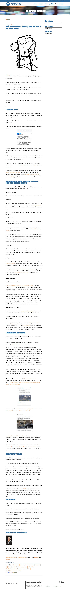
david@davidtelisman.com (58, 1)
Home (35, 4)
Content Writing (26, 568)
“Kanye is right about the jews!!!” (13, 172)
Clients (7, 582)
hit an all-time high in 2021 (29, 378)
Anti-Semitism (15, 565)
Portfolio (51, 4)
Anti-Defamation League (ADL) (22, 272)
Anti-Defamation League (18, 566)
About (46, 4)
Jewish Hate (31, 565)
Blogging (19, 568)
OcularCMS (12, 583)
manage (17, 583)
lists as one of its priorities (27, 311)
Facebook (36, 557)
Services (40, 4)
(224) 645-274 (13, 1)
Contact (61, 4)
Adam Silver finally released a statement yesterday (21, 269)
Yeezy (9, 566)
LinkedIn (8, 559)
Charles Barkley (27, 325)
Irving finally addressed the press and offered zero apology (19, 285)
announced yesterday (11, 263)
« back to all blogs (10, 24)
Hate (21, 565)
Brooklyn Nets (9, 568)
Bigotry (25, 565)
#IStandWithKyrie (23, 488)
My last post (8, 75)
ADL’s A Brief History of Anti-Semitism (20, 344)
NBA (26, 566)
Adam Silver (31, 566)
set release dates (37, 205)
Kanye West (37, 565)
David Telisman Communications (13, 570)
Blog (56, 4)
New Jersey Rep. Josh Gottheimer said (14, 435)
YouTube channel (22, 557)
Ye (6, 566)
